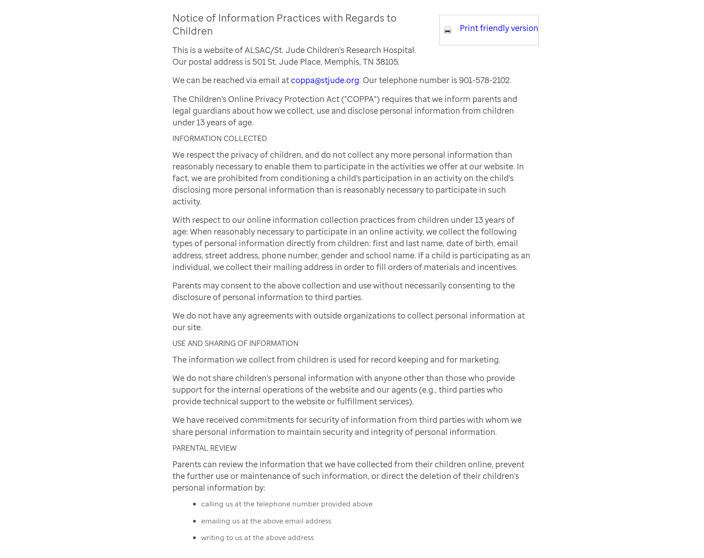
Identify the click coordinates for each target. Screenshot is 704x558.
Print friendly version (499, 27)
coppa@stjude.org (325, 80)
